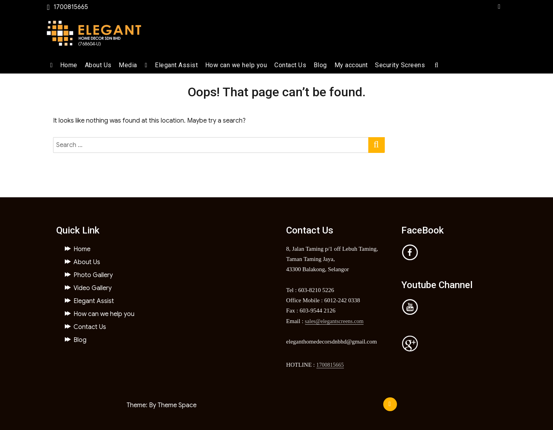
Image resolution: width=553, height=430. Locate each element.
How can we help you (236, 65)
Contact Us (290, 65)
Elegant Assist (176, 65)
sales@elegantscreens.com (334, 321)
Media (128, 65)
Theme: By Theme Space (162, 405)
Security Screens (400, 65)
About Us (98, 65)
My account (351, 65)
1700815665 (330, 365)
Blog (320, 65)
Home (68, 65)
